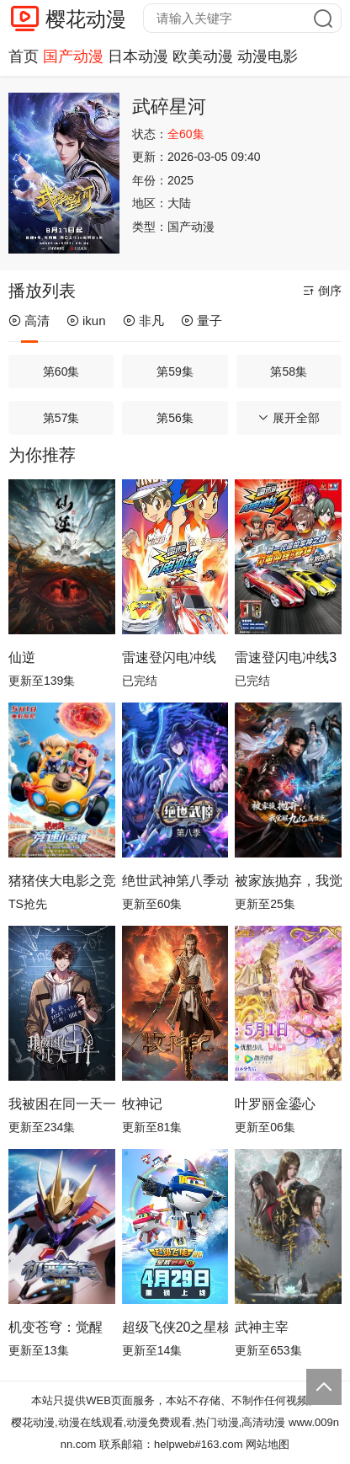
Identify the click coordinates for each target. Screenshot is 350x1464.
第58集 (288, 371)
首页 (23, 56)
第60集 (61, 371)
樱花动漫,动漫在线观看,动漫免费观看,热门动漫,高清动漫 (148, 1422)
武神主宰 (262, 1327)
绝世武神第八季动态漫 (175, 881)
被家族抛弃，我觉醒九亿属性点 (288, 881)
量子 (201, 320)
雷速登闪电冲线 (169, 657)
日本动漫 (138, 56)
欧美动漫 (202, 56)
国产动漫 (73, 56)
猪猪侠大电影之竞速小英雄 (61, 881)
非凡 (143, 320)
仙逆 (21, 657)
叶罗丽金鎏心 (275, 1104)
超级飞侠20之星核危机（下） (175, 1327)
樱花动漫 (85, 19)
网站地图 (267, 1444)
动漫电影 (267, 56)
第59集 (175, 371)
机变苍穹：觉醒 (55, 1327)
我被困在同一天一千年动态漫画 (61, 1104)
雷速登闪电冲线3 (286, 657)
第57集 (61, 418)
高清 (29, 320)
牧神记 (142, 1104)
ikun (86, 320)
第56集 (175, 418)
